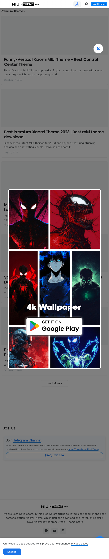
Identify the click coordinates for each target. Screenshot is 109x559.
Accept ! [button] (12, 551)
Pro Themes (99, 4)
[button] (6, 4)
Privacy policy (79, 543)
